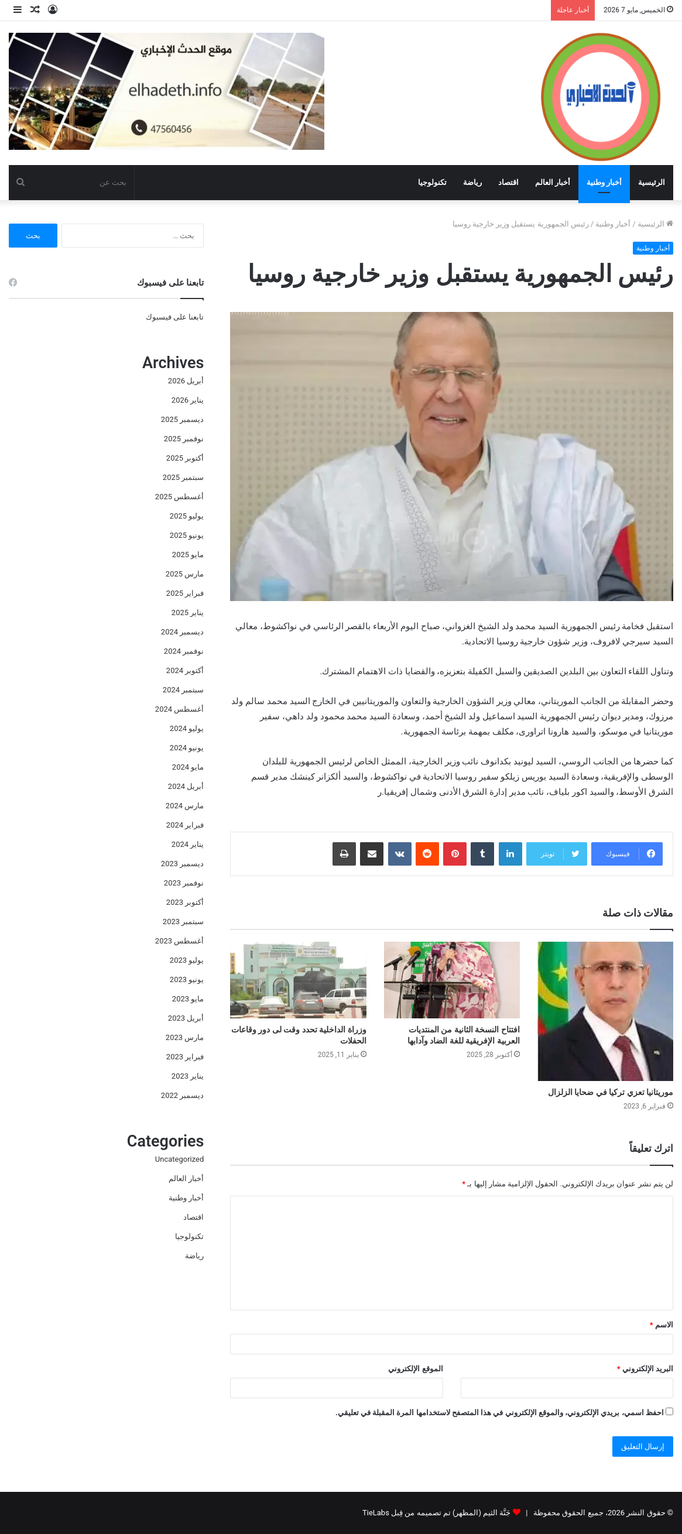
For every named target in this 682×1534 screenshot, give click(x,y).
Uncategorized (179, 1159)
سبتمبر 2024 (183, 689)
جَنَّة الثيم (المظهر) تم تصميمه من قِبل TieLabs (436, 1512)
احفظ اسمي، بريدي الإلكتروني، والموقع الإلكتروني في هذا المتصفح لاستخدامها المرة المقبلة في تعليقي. (499, 1412)
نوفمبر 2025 (184, 438)
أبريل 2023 (186, 1018)
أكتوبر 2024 (185, 670)
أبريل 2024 (186, 786)
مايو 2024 (188, 767)
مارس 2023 (185, 1037)
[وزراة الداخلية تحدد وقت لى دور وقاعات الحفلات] (298, 980)
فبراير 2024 (185, 825)
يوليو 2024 (187, 728)
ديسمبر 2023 (182, 863)
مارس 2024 (185, 805)
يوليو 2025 (187, 516)
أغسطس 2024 (179, 709)
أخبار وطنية (604, 182)
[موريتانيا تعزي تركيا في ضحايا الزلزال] (605, 1012)
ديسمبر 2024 (182, 631)
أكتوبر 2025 (185, 458)
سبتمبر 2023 (183, 921)
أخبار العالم (552, 182)
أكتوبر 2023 (185, 902)
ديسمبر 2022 (182, 1095)
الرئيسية (651, 182)
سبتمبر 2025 (183, 477)
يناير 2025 (188, 612)
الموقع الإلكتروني (415, 1368)
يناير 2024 (188, 844)
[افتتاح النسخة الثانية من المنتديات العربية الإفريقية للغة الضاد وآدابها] (452, 980)
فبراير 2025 (185, 593)
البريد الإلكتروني (645, 1368)
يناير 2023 (188, 1076)
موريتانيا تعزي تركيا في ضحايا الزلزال (610, 1092)
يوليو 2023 (187, 960)
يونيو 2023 (187, 979)
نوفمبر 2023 (184, 882)
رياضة (472, 182)
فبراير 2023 (185, 1056)
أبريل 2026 (186, 380)
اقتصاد (508, 182)
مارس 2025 (185, 573)
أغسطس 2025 (179, 496)
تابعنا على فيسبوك (175, 317)
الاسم (661, 1324)
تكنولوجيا (432, 182)
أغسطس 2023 (179, 940)
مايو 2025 (188, 554)
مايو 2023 (188, 998)
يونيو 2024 (187, 747)
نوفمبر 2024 (184, 651)
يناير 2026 (188, 400)
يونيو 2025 (187, 535)
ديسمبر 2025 (182, 419)
